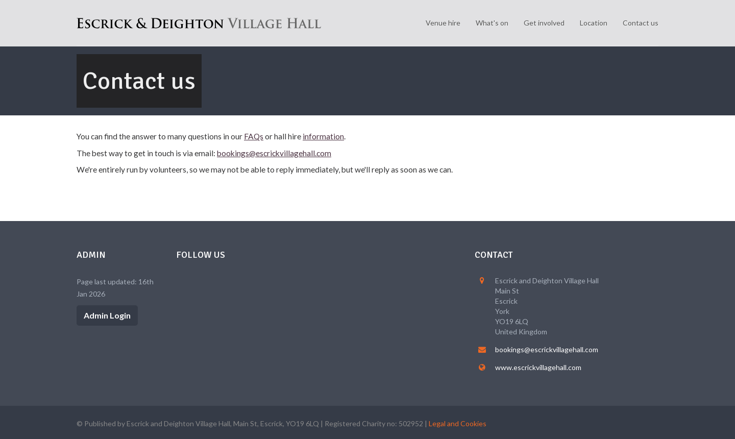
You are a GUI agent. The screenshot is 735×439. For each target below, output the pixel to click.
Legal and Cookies (457, 423)
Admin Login (107, 315)
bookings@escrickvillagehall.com (274, 153)
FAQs (253, 136)
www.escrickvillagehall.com (538, 367)
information (323, 136)
